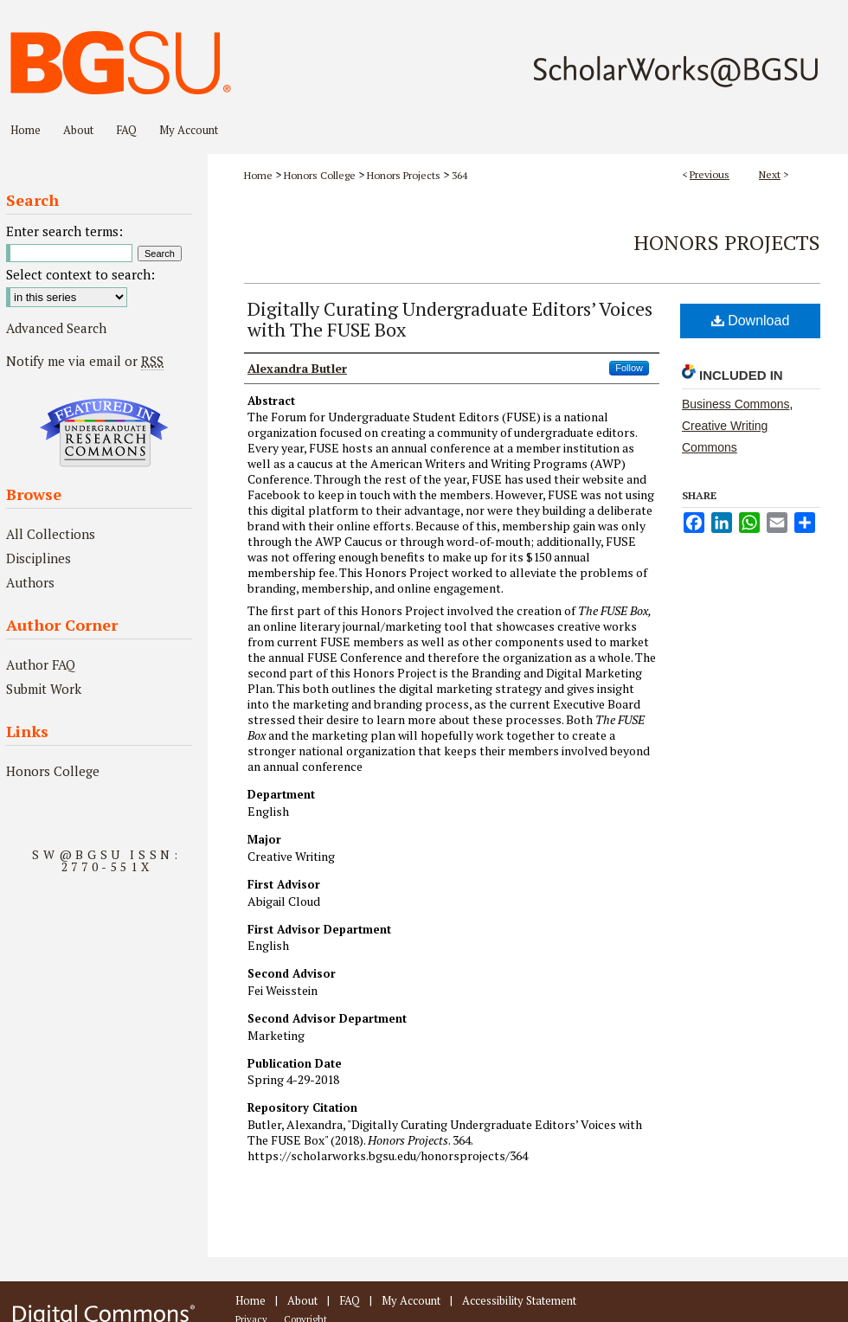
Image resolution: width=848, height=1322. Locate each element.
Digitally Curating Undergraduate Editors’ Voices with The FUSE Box (449, 319)
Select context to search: (80, 274)
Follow (629, 368)
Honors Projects (403, 175)
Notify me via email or (85, 360)
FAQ (349, 1300)
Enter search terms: (64, 231)
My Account (411, 1300)
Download (750, 320)
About (302, 1300)
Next (770, 174)
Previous (709, 174)
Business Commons (736, 404)
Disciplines (38, 558)
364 (459, 175)
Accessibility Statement (519, 1300)
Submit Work (43, 688)
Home (258, 175)
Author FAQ (40, 664)
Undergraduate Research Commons (103, 432)
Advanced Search (56, 328)
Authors (30, 582)
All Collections (50, 533)
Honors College (320, 175)
